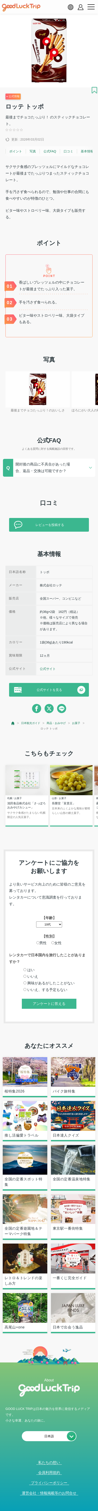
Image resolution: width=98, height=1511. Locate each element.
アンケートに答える (49, 1004)
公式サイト (48, 669)
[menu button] (91, 7)
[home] (21, 7)
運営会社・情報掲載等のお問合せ (49, 1493)
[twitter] (49, 708)
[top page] (13, 723)
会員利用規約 (49, 1472)
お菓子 (76, 723)
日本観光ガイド (30, 723)
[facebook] (36, 708)
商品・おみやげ (56, 723)
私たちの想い (49, 1462)
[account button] (80, 7)
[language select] (70, 7)
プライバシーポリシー (49, 1483)
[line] (61, 708)
